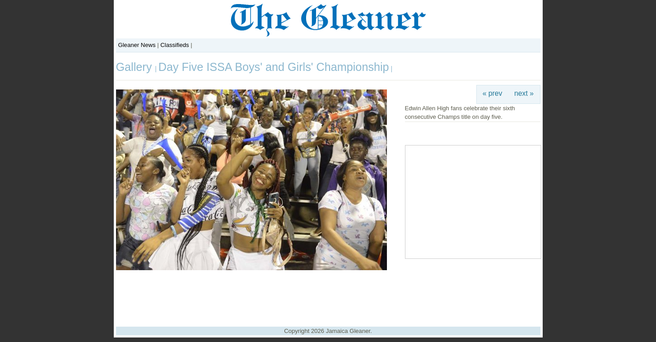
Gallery (135, 67)
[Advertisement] (328, 295)
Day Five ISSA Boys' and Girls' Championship (273, 67)
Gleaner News (137, 45)
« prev (492, 93)
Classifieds (174, 45)
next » (524, 93)
